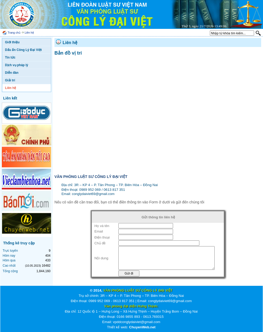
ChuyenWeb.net (142, 327)
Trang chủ (14, 32)
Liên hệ (29, 32)
